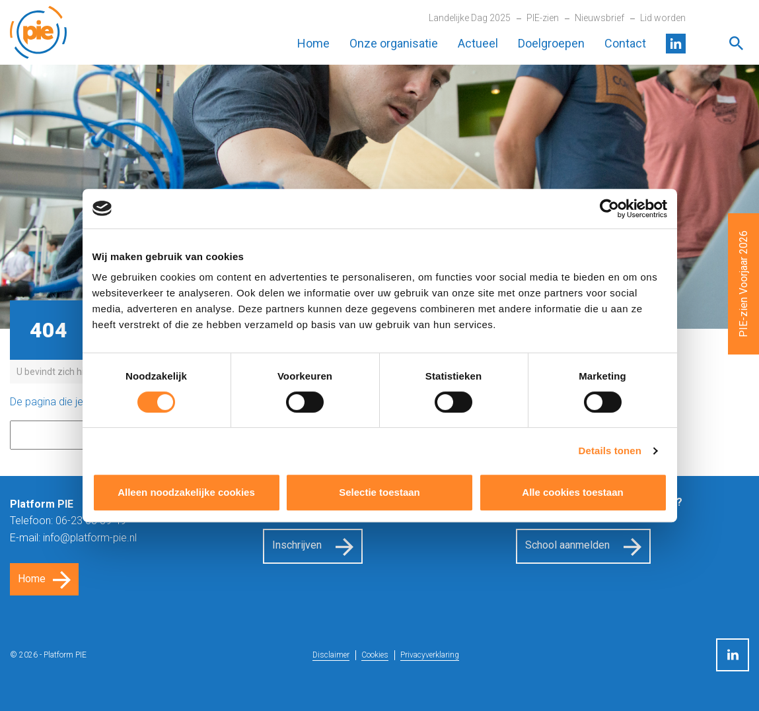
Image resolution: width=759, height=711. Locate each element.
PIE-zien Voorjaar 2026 (743, 283)
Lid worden (663, 18)
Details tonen (610, 450)
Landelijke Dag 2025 (470, 18)
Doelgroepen (551, 43)
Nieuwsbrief (599, 18)
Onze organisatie (393, 43)
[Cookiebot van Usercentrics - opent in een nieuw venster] (609, 209)
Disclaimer (330, 655)
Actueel (478, 43)
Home (313, 43)
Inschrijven (297, 545)
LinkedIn (676, 43)
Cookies (374, 655)
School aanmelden (567, 545)
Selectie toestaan (379, 492)
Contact (625, 43)
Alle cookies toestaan (572, 492)
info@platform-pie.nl (90, 537)
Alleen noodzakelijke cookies (186, 492)
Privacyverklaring (429, 655)
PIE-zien (542, 18)
